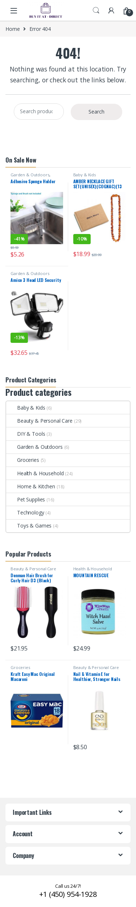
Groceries (22, 459)
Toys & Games (28, 525)
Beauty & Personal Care (39, 420)
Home (12, 28)
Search (96, 11)
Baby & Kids (84, 174)
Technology (25, 512)
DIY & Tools (25, 433)
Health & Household (34, 473)
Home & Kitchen (30, 486)
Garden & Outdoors (30, 174)
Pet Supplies (25, 499)
